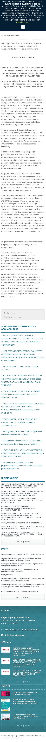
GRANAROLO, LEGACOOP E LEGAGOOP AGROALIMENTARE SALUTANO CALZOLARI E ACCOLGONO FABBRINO (18, 508)
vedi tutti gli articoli (23, 542)
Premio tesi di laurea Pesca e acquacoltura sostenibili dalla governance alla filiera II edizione (21, 559)
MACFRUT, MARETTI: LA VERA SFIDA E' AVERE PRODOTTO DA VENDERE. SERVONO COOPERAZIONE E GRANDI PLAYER (22, 501)
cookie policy (18, 738)
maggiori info (22, 22)
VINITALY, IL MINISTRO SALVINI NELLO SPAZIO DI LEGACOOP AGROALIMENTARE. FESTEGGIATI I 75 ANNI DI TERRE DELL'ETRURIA (22, 534)
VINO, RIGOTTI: (7, 575)
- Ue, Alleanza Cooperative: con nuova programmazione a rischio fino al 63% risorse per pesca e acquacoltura (21, 465)
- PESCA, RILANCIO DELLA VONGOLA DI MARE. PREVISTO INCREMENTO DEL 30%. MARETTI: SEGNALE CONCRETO (20, 394)
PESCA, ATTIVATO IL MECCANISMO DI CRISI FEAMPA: (21, 523)
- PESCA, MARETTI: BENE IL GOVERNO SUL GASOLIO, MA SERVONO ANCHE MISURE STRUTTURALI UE (19, 422)
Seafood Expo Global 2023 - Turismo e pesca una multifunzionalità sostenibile (19, 570)
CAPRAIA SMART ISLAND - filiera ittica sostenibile (19, 592)
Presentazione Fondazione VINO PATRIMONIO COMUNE (22, 555)
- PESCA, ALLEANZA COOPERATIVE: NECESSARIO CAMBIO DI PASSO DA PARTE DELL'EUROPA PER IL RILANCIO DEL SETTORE (22, 453)
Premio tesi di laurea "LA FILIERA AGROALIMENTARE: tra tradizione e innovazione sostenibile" (22, 579)
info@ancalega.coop (15, 635)
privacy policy (7, 738)
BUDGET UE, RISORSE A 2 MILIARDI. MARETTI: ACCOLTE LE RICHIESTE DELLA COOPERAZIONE (22, 528)
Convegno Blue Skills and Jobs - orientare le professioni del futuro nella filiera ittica (22, 565)
